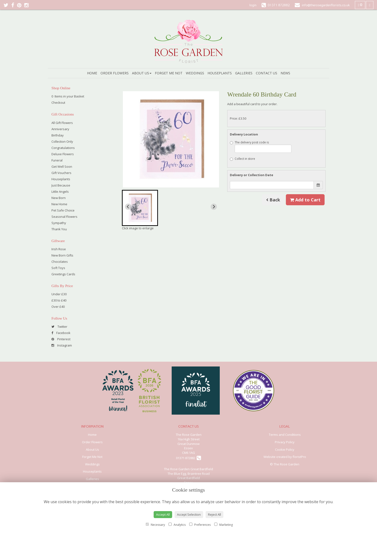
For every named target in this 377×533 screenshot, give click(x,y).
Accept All (163, 514)
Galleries (243, 73)
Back (273, 200)
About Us (141, 73)
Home (92, 73)
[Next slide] (214, 207)
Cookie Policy (284, 449)
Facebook (60, 333)
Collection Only (62, 141)
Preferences (200, 525)
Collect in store (242, 159)
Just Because (60, 185)
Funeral (57, 160)
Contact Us (266, 73)
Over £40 (58, 306)
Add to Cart (305, 200)
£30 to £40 (58, 300)
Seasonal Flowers (64, 216)
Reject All (214, 514)
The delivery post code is (260, 146)
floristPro (299, 457)
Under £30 (59, 294)
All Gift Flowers (62, 123)
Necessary (155, 525)
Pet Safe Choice (63, 210)
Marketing (223, 525)
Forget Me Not (168, 73)
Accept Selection (189, 514)
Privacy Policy (285, 442)
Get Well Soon (61, 166)
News (285, 73)
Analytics (177, 525)
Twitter (59, 326)
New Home (59, 204)
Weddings (195, 73)
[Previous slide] (128, 207)
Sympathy (58, 223)
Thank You (59, 229)
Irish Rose (58, 249)
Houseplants (219, 73)
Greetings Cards (63, 274)
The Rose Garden (188, 434)
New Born (58, 198)
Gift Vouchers (61, 173)
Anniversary (60, 129)
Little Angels (60, 191)
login (252, 5)
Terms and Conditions (285, 434)
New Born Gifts (62, 255)
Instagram (61, 345)
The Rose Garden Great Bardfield (188, 469)
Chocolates (59, 261)
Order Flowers (115, 73)
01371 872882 (188, 458)
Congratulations (63, 148)
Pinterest (60, 339)
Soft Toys (58, 268)
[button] (140, 208)
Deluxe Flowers (62, 154)
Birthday (57, 135)
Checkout (58, 102)
